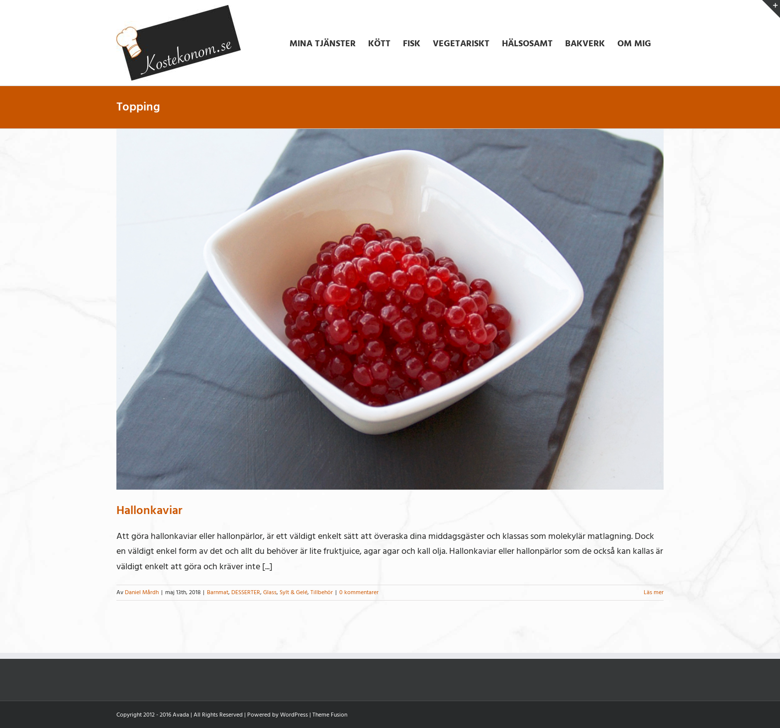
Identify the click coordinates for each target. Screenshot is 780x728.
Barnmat (217, 592)
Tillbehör (321, 592)
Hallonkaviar (149, 510)
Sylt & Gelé (293, 592)
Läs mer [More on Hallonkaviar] (654, 592)
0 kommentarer (359, 592)
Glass (270, 592)
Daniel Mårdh (142, 592)
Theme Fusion (329, 715)
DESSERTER (245, 592)
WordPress (294, 715)
